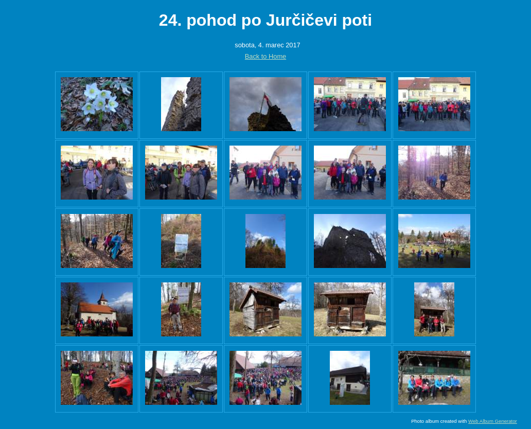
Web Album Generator (492, 421)
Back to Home (265, 56)
